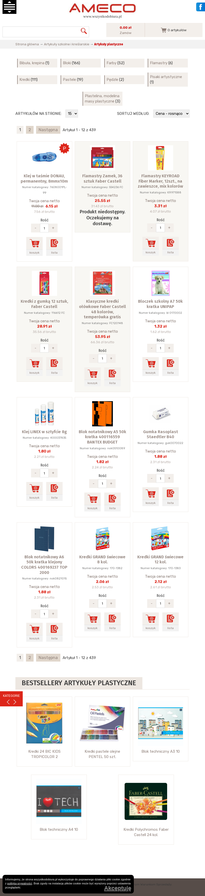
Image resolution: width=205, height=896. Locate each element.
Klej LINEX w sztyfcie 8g (44, 431)
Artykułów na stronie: (38, 113)
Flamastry (158, 63)
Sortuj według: (133, 113)
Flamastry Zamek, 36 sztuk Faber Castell (102, 179)
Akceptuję (117, 888)
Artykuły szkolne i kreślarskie (66, 44)
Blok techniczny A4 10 (59, 829)
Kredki (24, 79)
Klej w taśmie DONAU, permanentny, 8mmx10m (44, 179)
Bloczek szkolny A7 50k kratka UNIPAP (160, 304)
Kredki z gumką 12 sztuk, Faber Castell (44, 304)
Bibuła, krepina (31, 63)
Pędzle (112, 79)
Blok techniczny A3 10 (160, 751)
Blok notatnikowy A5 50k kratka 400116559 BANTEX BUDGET (102, 436)
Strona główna (27, 44)
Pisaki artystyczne (166, 77)
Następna (48, 129)
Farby (111, 63)
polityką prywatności (19, 883)
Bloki (67, 63)
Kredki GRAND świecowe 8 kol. (102, 560)
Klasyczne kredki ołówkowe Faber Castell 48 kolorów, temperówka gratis (102, 309)
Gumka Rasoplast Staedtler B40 (160, 434)
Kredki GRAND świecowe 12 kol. (160, 560)
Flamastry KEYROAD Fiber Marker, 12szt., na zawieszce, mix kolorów (160, 181)
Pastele (69, 79)
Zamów (126, 33)
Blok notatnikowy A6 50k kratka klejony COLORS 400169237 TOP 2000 (44, 565)
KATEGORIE (11, 696)
